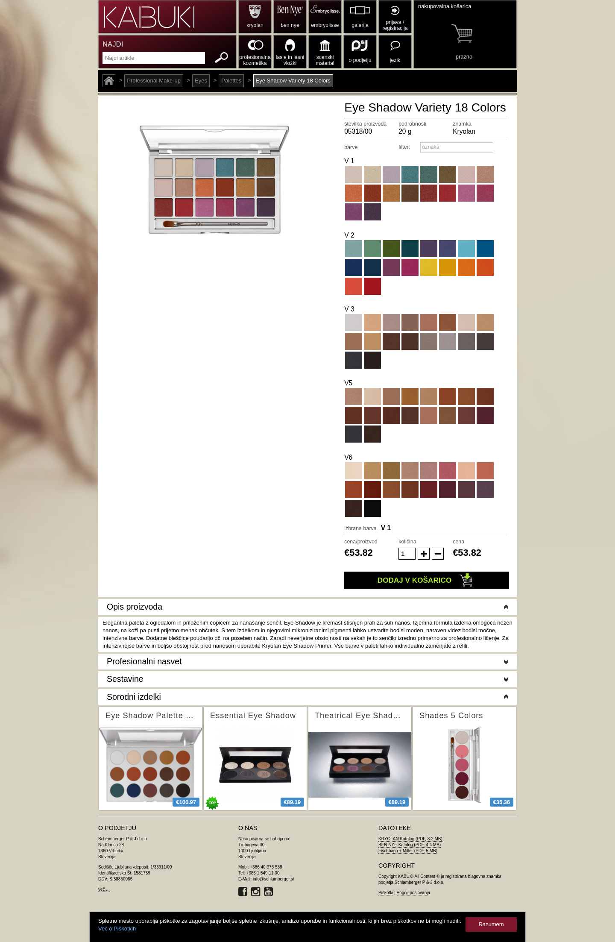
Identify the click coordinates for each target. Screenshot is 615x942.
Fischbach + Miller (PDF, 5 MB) (407, 850)
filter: (404, 147)
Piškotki (385, 892)
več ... (104, 889)
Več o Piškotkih (117, 928)
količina (407, 542)
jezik (395, 60)
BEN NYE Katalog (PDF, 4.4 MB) (409, 844)
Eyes (201, 80)
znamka (462, 124)
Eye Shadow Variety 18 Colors (293, 80)
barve (350, 147)
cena (458, 542)
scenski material (325, 60)
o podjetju (360, 60)
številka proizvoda (365, 124)
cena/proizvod (361, 542)
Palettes (231, 80)
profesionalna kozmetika (254, 60)
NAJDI (112, 44)
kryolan (254, 25)
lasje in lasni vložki (290, 60)
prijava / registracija (394, 25)
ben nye (290, 25)
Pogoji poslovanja (413, 892)
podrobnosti (412, 124)
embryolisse (325, 25)
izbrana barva (360, 528)
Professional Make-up (154, 80)
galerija (359, 25)
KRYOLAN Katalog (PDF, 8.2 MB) (410, 838)
